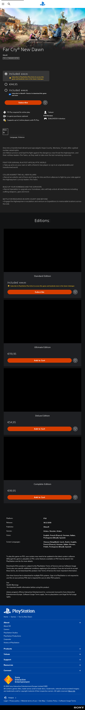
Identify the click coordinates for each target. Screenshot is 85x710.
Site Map (42, 701)
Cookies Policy (52, 701)
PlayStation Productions (12, 636)
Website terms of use (29, 701)
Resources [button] (42, 665)
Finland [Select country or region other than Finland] (10, 698)
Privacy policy (14, 701)
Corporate (7, 639)
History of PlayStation (11, 642)
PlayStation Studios (11, 633)
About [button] (42, 622)
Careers (6, 629)
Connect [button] (42, 670)
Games (13, 617)
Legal (6, 701)
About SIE (7, 626)
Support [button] (42, 659)
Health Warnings (12, 585)
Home (6, 617)
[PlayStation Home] (42, 4)
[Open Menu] (3, 4)
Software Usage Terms (67, 701)
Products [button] (42, 649)
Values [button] (42, 654)
